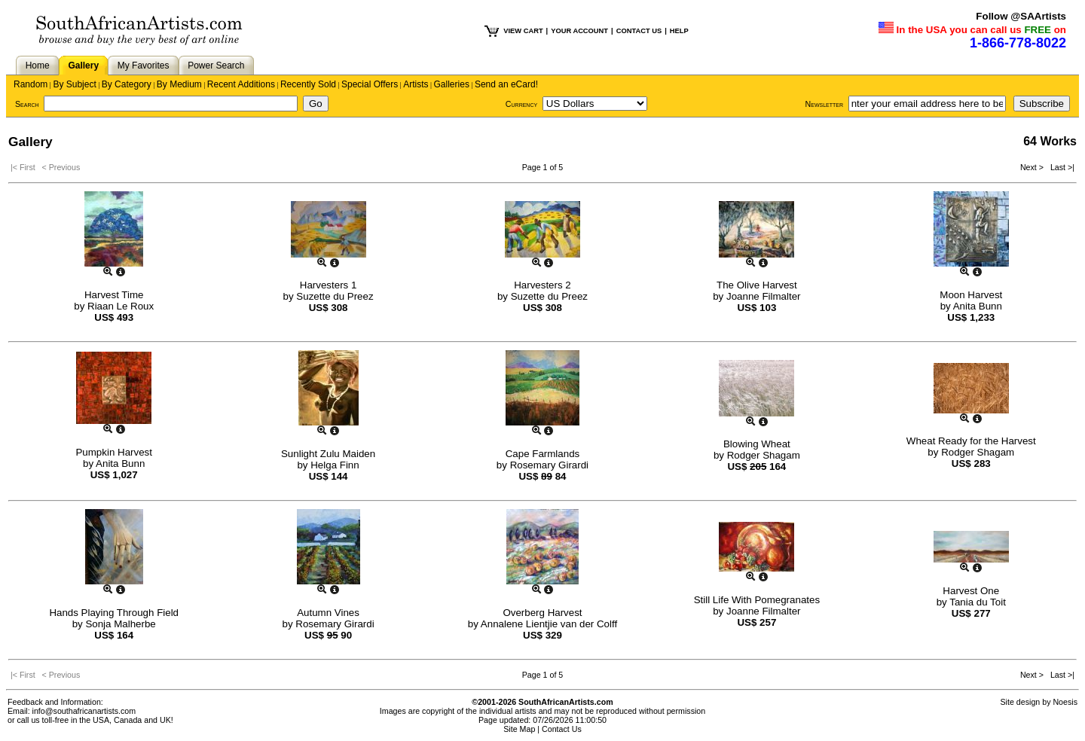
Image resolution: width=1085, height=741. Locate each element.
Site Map (519, 728)
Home (38, 65)
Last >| (1060, 167)
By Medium (179, 84)
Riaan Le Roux (120, 306)
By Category (126, 84)
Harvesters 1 (328, 285)
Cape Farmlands (543, 453)
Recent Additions (241, 84)
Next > (1033, 167)
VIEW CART (522, 31)
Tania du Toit (977, 602)
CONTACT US (639, 31)
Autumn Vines (328, 612)
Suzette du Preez (334, 296)
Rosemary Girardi (549, 465)
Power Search (216, 65)
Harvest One (971, 590)
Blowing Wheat (756, 444)
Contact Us (562, 728)
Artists (415, 84)
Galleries (451, 84)
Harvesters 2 (542, 285)
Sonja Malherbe (120, 624)
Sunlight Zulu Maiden (328, 453)
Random (30, 84)
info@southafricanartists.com (84, 710)
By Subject (74, 84)
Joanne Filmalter (763, 296)
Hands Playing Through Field (114, 612)
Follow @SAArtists (1021, 16)
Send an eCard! (506, 84)
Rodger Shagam (763, 455)
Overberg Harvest (542, 612)
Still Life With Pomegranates (757, 599)
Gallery (83, 65)
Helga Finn (334, 465)
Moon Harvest (971, 294)
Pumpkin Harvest (113, 452)
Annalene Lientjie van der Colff (549, 624)
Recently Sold (308, 84)
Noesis (1065, 701)
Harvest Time (114, 294)
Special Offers (369, 84)
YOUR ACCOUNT (579, 31)
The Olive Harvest (757, 285)
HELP (679, 31)
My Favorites (144, 65)
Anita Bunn (977, 306)
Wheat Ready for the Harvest (971, 441)
